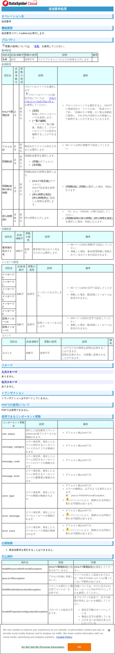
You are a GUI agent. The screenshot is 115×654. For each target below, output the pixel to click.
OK (79, 647)
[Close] (109, 630)
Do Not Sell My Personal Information (43, 647)
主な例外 (7, 556)
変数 (36, 46)
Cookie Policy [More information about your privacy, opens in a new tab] (64, 637)
